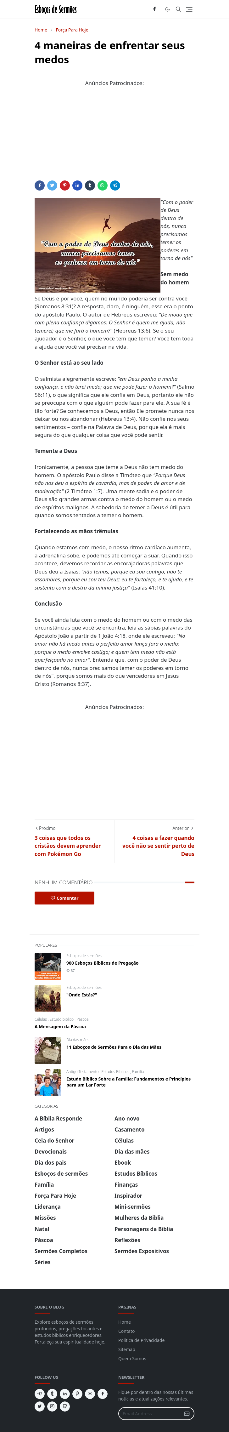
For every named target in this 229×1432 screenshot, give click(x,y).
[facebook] (154, 9)
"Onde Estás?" (81, 995)
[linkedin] (65, 1394)
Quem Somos (132, 1358)
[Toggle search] (178, 9)
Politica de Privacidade (141, 1340)
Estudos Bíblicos (116, 1071)
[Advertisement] (114, 136)
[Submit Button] (187, 1413)
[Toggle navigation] (189, 9)
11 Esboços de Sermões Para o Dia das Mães (113, 1047)
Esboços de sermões (84, 955)
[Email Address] (149, 1413)
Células (41, 1019)
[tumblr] (52, 1394)
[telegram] (40, 1394)
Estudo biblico (62, 1019)
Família (138, 1071)
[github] (65, 1406)
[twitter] (40, 1406)
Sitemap (126, 1349)
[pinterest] (77, 1394)
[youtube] (90, 1394)
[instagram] (52, 1406)
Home (124, 1322)
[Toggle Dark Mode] (167, 9)
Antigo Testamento (83, 1071)
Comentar (64, 898)
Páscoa (82, 1019)
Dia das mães (77, 1039)
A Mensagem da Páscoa (60, 1027)
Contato (126, 1331)
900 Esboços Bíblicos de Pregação (102, 963)
